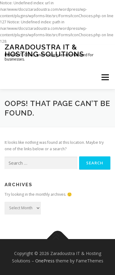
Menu (105, 77)
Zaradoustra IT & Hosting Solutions (44, 50)
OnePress (45, 261)
